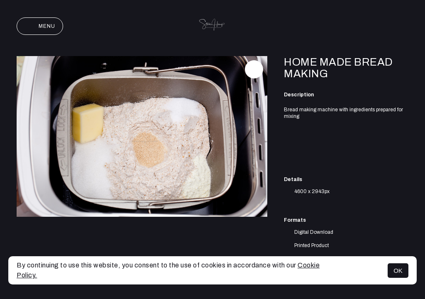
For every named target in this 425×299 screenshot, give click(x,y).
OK (398, 270)
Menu (39, 26)
